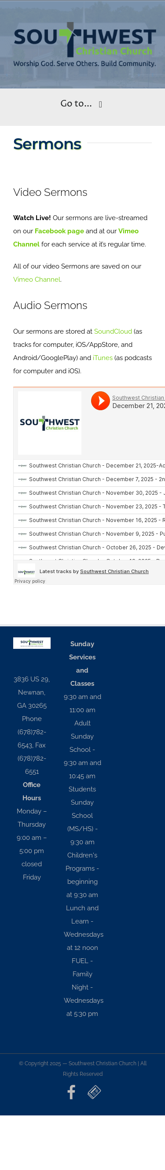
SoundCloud (113, 331)
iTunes (103, 358)
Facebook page (59, 231)
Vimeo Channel (36, 279)
